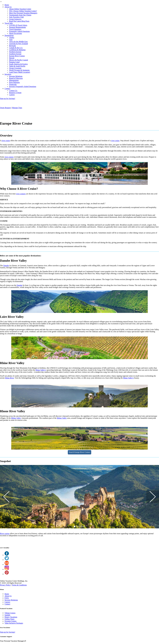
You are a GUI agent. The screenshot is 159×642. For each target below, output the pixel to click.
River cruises (5, 533)
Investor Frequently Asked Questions (22, 86)
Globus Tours (9, 619)
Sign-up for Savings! (7, 98)
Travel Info (9, 23)
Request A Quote (15, 93)
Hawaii (11, 58)
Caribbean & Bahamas (17, 50)
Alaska (11, 37)
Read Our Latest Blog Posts (19, 21)
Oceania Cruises (10, 621)
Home (7, 5)
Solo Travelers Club (16, 17)
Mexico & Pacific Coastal (18, 60)
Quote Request (5, 108)
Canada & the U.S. (16, 48)
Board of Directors (16, 78)
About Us (8, 7)
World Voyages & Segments (19, 70)
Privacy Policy (5, 585)
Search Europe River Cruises (79, 452)
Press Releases (14, 82)
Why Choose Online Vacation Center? (23, 11)
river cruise (6, 141)
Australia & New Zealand (18, 44)
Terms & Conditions (19, 585)
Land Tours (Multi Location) (19, 72)
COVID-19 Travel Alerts (18, 25)
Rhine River (9, 378)
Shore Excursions (15, 33)
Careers (12, 95)
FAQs (7, 598)
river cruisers (21, 194)
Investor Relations (15, 76)
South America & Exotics (18, 64)
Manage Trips (17, 108)
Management (14, 80)
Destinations (9, 35)
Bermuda (12, 46)
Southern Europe (15, 54)
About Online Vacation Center (20, 9)
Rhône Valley (16, 418)
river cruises (9, 157)
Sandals (7, 615)
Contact (7, 88)
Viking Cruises (10, 613)
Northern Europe (15, 52)
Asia (10, 39)
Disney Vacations (11, 617)
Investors (8, 74)
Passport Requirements (17, 27)
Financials (13, 84)
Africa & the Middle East (18, 42)
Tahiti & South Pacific (17, 66)
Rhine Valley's (41, 370)
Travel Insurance (15, 29)
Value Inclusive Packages (14, 623)
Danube (6, 266)
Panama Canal (14, 62)
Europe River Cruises (17, 56)
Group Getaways (15, 19)
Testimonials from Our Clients (20, 15)
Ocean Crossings (15, 68)
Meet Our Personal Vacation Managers (23, 13)
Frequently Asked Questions (19, 31)
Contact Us (13, 91)
